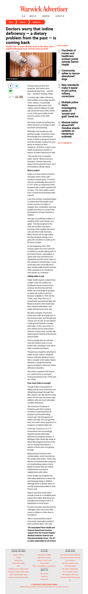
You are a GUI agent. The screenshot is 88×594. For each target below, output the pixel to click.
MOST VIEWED (63, 46)
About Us (32, 16)
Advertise (46, 16)
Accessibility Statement (61, 587)
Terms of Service (38, 587)
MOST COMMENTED (65, 143)
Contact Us (59, 16)
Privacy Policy (48, 587)
